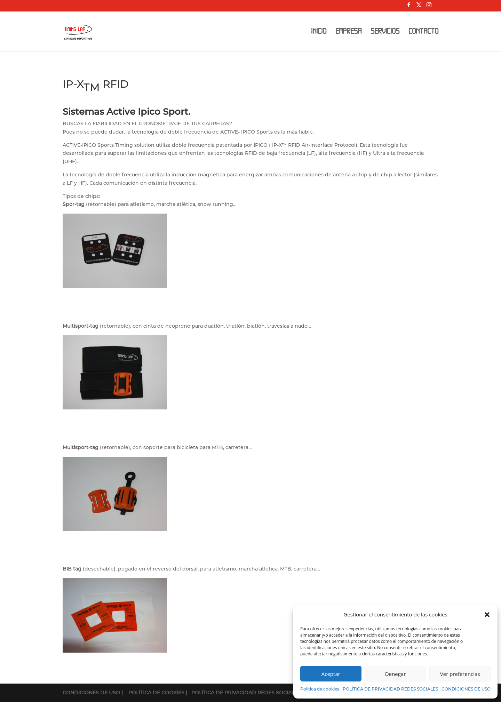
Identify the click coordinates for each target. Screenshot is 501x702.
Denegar (395, 673)
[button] (487, 614)
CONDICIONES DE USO (466, 689)
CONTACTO (423, 32)
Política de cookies (319, 689)
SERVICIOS (385, 32)
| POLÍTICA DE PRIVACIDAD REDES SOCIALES (243, 692)
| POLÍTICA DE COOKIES (153, 692)
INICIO (318, 32)
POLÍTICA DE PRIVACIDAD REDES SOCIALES (390, 689)
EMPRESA (348, 32)
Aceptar (330, 673)
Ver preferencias (460, 673)
